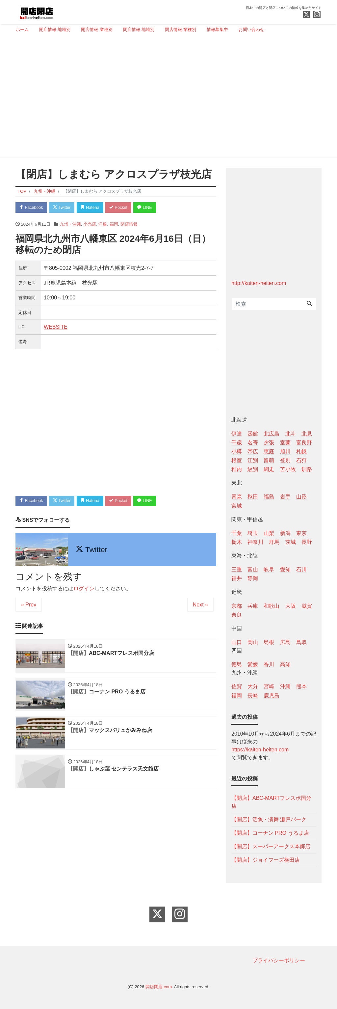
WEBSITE (55, 327)
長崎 (252, 695)
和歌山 (271, 606)
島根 (269, 642)
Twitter (64, 207)
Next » (200, 605)
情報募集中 (217, 29)
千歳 (236, 442)
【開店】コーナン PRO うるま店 (270, 833)
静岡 (252, 578)
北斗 (290, 433)
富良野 (304, 442)
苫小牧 (288, 469)
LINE (150, 207)
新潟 (285, 533)
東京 (301, 533)
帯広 (252, 451)
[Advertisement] (166, 98)
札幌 (301, 451)
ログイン (83, 589)
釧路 (306, 469)
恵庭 (269, 451)
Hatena (93, 207)
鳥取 (301, 642)
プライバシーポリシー (278, 960)
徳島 (236, 664)
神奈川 (255, 542)
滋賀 (306, 606)
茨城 (290, 542)
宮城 (236, 506)
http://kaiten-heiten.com (258, 283)
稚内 (236, 469)
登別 (285, 460)
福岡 (114, 224)
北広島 (271, 433)
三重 (236, 569)
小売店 (89, 224)
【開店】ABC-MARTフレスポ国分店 (271, 802)
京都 (236, 606)
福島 (269, 496)
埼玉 (252, 533)
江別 (252, 460)
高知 (285, 664)
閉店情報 (129, 224)
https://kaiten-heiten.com (260, 749)
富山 (252, 569)
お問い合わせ (251, 29)
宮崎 (269, 686)
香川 (269, 664)
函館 (252, 433)
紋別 (252, 469)
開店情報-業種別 (96, 29)
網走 (269, 469)
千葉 (236, 533)
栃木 (236, 542)
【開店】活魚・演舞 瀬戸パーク (268, 819)
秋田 (252, 496)
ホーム (22, 29)
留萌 (269, 460)
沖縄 (285, 686)
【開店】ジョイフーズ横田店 (265, 860)
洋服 (102, 224)
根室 (236, 460)
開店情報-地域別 (54, 29)
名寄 (252, 442)
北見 (306, 433)
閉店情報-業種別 (180, 29)
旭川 (285, 451)
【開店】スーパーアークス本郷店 (270, 846)
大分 (252, 686)
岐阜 (269, 569)
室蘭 (285, 442)
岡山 (252, 642)
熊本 (301, 686)
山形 (301, 496)
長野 (306, 542)
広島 (285, 642)
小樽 (236, 451)
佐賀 (236, 686)
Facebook (32, 207)
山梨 (269, 533)
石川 (301, 569)
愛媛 (252, 664)
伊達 (236, 433)
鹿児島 (271, 695)
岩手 (285, 496)
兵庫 (252, 606)
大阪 (290, 606)
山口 (236, 642)
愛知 (285, 569)
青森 (236, 496)
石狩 (301, 460)
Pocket (123, 207)
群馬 (274, 542)
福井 (236, 578)
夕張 (269, 442)
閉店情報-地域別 (138, 29)
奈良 (236, 615)
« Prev (28, 605)
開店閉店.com (158, 986)
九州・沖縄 (70, 224)
